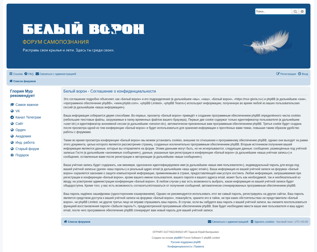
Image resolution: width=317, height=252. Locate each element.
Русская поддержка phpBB (186, 242)
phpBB (177, 237)
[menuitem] (29, 74)
